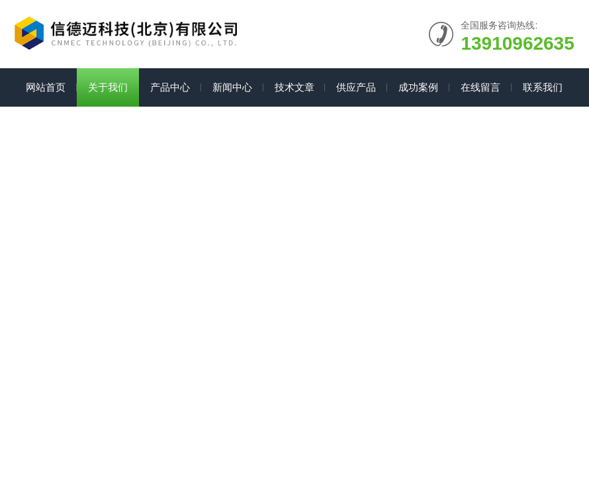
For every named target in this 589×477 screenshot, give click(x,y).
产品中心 (170, 87)
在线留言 (480, 87)
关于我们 (108, 87)
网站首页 (46, 87)
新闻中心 (232, 87)
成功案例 (418, 87)
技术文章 (294, 87)
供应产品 (356, 87)
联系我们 (543, 87)
